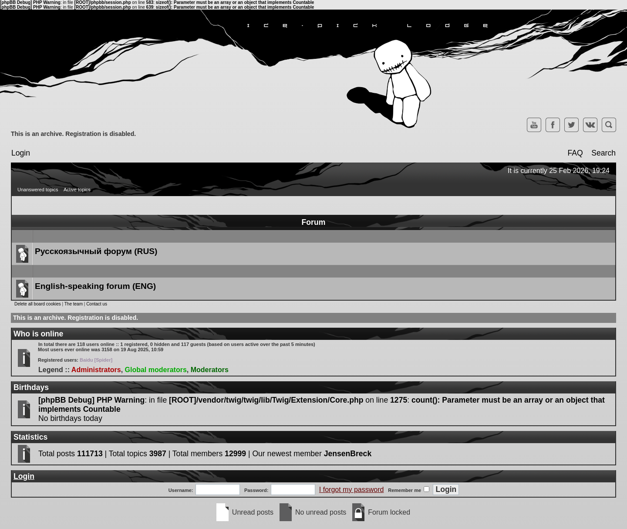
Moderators (210, 369)
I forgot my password (351, 489)
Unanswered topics (37, 189)
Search (603, 153)
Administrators (96, 369)
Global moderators (156, 369)
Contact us (96, 304)
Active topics (77, 189)
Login (20, 153)
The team (73, 304)
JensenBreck (348, 453)
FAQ (575, 153)
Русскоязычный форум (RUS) (96, 251)
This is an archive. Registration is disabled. (73, 133)
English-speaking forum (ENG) (95, 286)
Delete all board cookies (37, 304)
